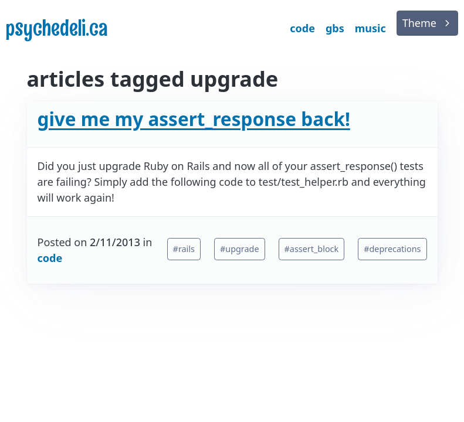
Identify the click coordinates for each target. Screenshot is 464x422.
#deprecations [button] (392, 248)
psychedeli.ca (57, 28)
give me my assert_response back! (194, 118)
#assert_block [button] (312, 248)
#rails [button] (184, 248)
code (50, 258)
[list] (427, 23)
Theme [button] (419, 23)
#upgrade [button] (239, 248)
